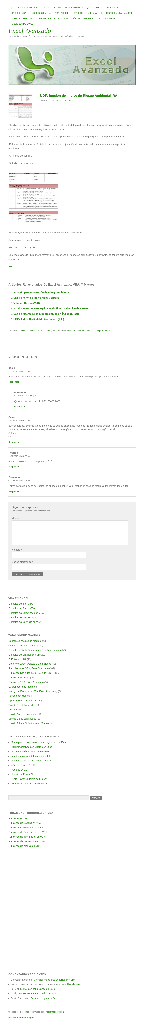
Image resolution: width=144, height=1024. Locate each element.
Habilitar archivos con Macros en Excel (32, 747)
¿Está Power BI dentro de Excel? (29, 779)
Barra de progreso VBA (43, 998)
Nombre (17, 549)
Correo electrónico (22, 562)
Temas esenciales (18, 695)
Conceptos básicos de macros (24, 640)
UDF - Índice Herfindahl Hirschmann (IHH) (38, 319)
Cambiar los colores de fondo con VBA (54, 979)
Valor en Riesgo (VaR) (26, 303)
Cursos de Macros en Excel (23, 645)
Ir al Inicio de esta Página (21, 1017)
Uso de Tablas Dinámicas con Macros (28, 723)
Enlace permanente (101, 331)
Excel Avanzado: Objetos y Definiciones (29, 663)
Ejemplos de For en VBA (21, 608)
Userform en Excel (22, 18)
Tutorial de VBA (108, 18)
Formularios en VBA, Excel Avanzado (28, 668)
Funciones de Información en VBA (26, 836)
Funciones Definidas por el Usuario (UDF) (38, 331)
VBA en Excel (62, 13)
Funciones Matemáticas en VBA (25, 827)
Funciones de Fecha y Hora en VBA (27, 832)
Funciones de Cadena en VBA (24, 823)
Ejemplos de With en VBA (22, 617)
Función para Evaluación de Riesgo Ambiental (41, 292)
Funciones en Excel (19, 677)
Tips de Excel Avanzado (21, 705)
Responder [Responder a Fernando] (19, 406)
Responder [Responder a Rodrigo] (13, 466)
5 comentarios (66, 100)
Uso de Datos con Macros (22, 718)
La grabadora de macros (21, 686)
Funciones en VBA (41, 13)
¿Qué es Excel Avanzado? (25, 8)
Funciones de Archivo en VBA (24, 846)
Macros (78, 13)
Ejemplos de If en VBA (20, 603)
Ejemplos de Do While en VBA (24, 622)
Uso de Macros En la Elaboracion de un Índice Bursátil (46, 313)
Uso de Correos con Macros (23, 714)
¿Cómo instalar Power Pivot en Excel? (31, 760)
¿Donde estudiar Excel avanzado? (63, 8)
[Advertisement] (72, 881)
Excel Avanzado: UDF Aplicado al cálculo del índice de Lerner (50, 308)
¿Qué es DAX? (19, 769)
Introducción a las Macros (116, 13)
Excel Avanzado (29, 30)
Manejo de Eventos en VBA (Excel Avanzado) (32, 691)
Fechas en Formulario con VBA (39, 993)
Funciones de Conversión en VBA (26, 841)
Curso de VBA (18, 13)
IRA (10, 266)
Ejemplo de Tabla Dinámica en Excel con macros (34, 650)
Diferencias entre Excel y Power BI (29, 783)
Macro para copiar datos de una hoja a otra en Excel (39, 742)
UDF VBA (92, 13)
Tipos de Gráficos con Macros (24, 700)
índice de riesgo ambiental (79, 331)
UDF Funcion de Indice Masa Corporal (36, 297)
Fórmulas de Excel (83, 18)
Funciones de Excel (22, 24)
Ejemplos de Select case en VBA (26, 612)
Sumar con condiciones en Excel (37, 989)
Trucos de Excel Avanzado (52, 18)
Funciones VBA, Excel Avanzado (26, 682)
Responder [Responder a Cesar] (13, 442)
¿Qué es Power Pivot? (23, 765)
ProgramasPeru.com (54, 1012)
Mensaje (17, 518)
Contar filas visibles (69, 984)
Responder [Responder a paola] (13, 382)
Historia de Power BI (22, 774)
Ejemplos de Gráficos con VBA (24, 654)
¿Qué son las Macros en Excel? (105, 8)
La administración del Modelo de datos (31, 756)
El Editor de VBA (17, 659)
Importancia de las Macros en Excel (30, 751)
